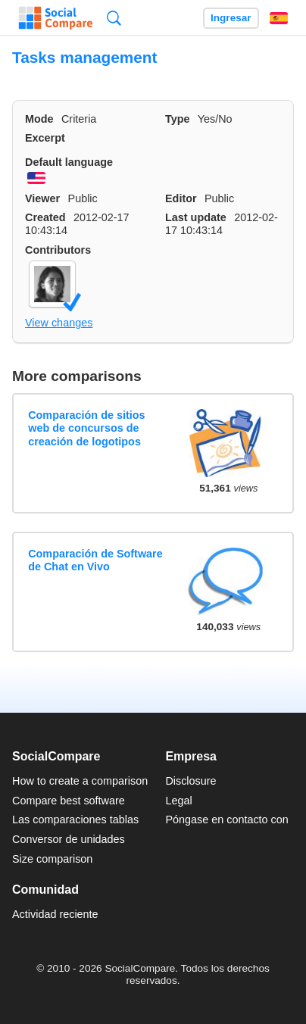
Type (177, 119)
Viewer (42, 198)
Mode (39, 119)
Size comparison (52, 859)
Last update (195, 217)
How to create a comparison (80, 781)
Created (45, 217)
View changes (58, 323)
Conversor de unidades (68, 839)
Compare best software (68, 801)
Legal (178, 801)
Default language (69, 162)
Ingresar (231, 17)
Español (279, 18)
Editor (181, 198)
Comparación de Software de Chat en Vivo (95, 560)
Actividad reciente (55, 914)
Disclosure (190, 781)
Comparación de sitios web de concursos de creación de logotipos (86, 428)
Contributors (58, 250)
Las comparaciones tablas (75, 819)
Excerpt (45, 138)
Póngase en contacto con (226, 819)
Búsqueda (114, 18)
